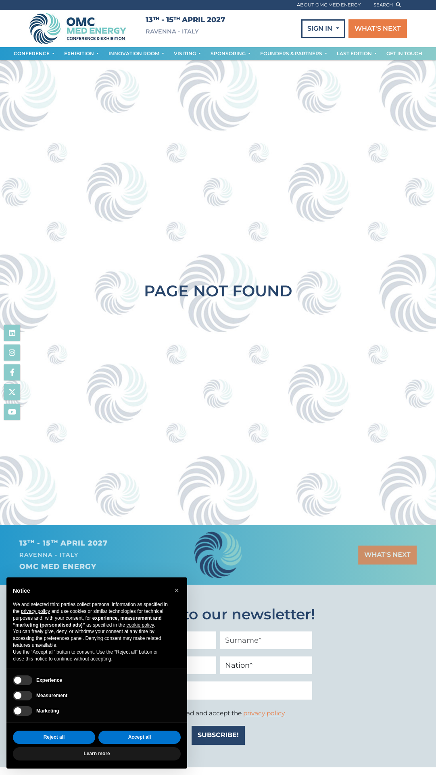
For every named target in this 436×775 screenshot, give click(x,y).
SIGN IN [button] (320, 28)
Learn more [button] (96, 753)
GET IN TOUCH (404, 53)
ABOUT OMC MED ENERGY (329, 5)
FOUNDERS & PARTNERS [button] (291, 53)
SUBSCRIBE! (218, 735)
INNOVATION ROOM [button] (134, 53)
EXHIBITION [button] (79, 53)
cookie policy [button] (140, 625)
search (387, 5)
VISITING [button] (185, 53)
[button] (176, 590)
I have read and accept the (223, 713)
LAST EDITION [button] (355, 53)
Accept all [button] (139, 737)
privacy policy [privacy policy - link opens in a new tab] (35, 611)
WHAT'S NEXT (378, 28)
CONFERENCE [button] (32, 53)
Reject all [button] (54, 737)
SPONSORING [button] (229, 53)
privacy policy (264, 713)
